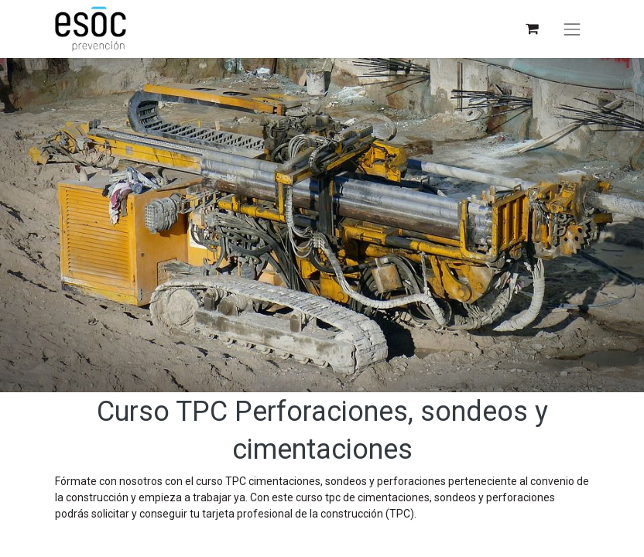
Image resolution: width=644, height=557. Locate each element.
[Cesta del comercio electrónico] (531, 29)
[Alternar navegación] (572, 29)
